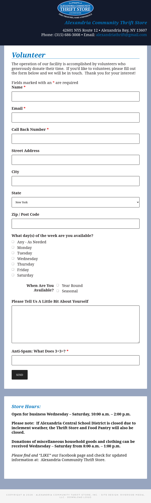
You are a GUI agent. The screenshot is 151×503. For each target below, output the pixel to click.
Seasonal (70, 291)
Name (19, 87)
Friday (23, 270)
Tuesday (24, 253)
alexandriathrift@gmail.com (121, 34)
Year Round (72, 285)
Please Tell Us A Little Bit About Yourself (50, 301)
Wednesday (27, 258)
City (15, 171)
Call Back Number (30, 129)
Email (19, 108)
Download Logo (79, 497)
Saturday (25, 275)
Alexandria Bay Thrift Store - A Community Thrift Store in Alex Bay (75, 9)
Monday (24, 247)
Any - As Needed (31, 242)
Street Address (25, 150)
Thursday (25, 264)
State (16, 192)
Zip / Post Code (25, 214)
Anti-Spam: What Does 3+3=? (40, 351)
